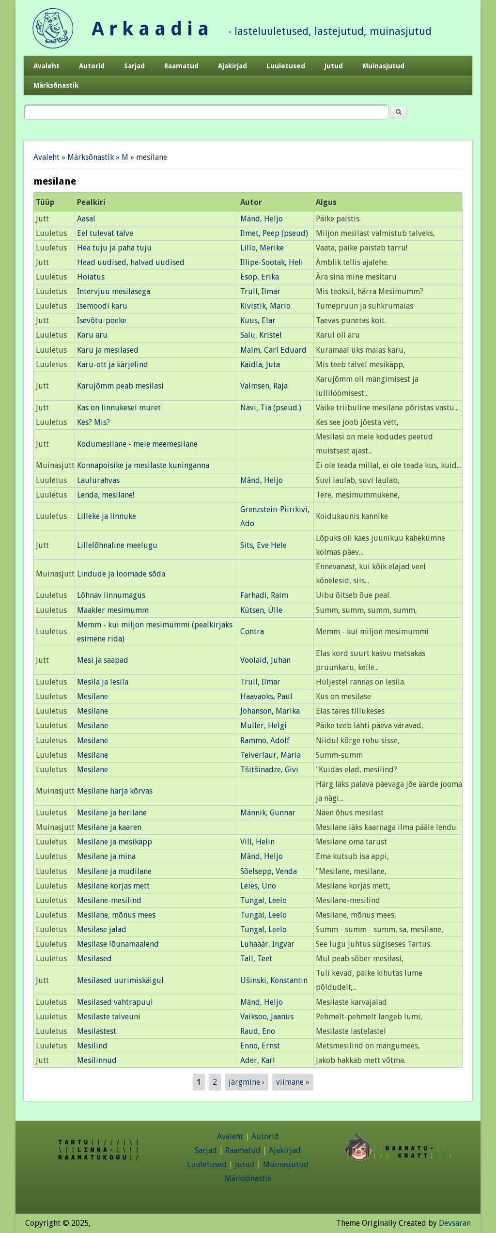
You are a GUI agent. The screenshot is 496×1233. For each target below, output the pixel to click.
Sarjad (134, 66)
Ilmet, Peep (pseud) (274, 233)
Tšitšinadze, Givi (269, 769)
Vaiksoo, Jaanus (267, 1016)
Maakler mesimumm (113, 610)
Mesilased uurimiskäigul (120, 980)
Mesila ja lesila (102, 682)
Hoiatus (91, 276)
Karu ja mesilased (108, 350)
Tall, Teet (256, 958)
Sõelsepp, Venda (268, 871)
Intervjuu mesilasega (113, 291)
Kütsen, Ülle (261, 610)
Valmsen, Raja (264, 385)
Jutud (334, 66)
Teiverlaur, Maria (270, 755)
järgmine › (246, 1082)
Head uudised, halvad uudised (131, 262)
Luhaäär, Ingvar (267, 944)
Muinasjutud (383, 66)
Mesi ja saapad (102, 660)
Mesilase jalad (101, 929)
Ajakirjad (232, 66)
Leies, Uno (258, 885)
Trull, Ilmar (260, 291)
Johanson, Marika (270, 711)
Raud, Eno (257, 1031)
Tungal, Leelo (263, 900)
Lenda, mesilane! (105, 494)
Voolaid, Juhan (265, 660)
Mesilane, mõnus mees (116, 915)
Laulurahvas (98, 480)
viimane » (293, 1082)
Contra (252, 631)
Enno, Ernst (260, 1045)
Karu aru (92, 335)
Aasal (86, 218)
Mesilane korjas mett (113, 885)
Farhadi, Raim (264, 595)
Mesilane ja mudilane (114, 871)
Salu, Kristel (261, 335)
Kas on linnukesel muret (119, 407)
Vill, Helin (257, 841)
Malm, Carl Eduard (273, 350)
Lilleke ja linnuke (106, 516)
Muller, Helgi (263, 725)
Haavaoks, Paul (266, 696)
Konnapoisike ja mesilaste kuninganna (143, 465)
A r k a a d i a (150, 28)
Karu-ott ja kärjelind (112, 364)
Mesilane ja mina (106, 856)
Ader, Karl (257, 1060)
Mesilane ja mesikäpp (114, 841)
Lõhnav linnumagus (111, 595)
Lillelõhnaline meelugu (117, 545)
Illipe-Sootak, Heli (271, 262)
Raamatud (181, 66)
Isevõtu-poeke (101, 320)
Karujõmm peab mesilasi (120, 385)
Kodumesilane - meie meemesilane (137, 444)
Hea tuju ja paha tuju (114, 247)
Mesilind (92, 1045)
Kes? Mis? (93, 422)
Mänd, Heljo (261, 218)
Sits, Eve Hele (263, 545)
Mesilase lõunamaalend (118, 944)
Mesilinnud (97, 1060)
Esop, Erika (259, 276)
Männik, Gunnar (267, 812)
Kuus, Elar (258, 320)
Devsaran (455, 1223)
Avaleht (46, 66)
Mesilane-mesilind (109, 900)
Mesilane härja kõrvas (115, 791)
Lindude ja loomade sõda (121, 573)
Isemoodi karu (102, 306)
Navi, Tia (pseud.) (270, 407)
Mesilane (92, 696)
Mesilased (94, 958)
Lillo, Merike (262, 247)
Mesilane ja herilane (112, 812)
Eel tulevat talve (105, 233)
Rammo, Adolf (265, 740)
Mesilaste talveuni (108, 1016)
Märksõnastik (55, 85)
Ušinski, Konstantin (274, 980)
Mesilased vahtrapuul (115, 1002)
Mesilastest (96, 1031)
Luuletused (285, 66)
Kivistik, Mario (265, 306)
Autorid (92, 66)
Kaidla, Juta (260, 364)
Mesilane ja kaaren (109, 827)
